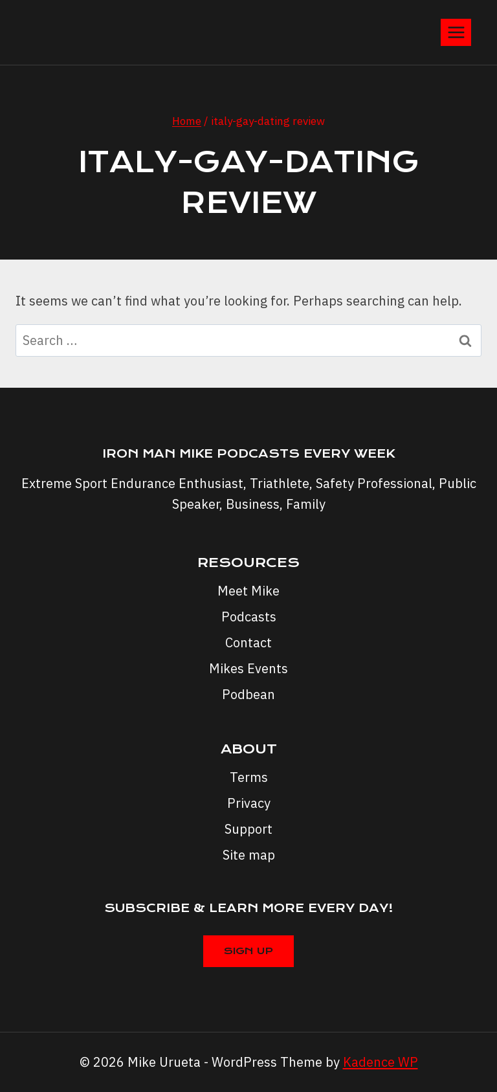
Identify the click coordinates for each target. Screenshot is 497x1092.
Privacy (249, 803)
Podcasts (248, 616)
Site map (249, 855)
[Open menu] (456, 32)
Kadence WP (380, 1062)
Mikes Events (248, 668)
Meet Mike (248, 590)
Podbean (248, 694)
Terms (249, 777)
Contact (248, 642)
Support (248, 829)
